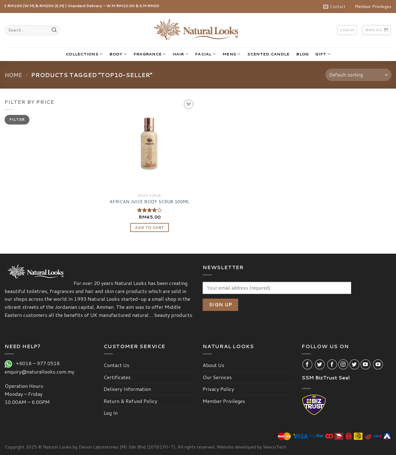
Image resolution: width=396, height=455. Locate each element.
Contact (334, 6)
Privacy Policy (218, 388)
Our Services (217, 377)
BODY (117, 54)
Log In (111, 412)
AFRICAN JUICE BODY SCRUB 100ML (149, 202)
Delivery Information (127, 388)
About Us (213, 365)
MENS (231, 54)
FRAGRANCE (149, 54)
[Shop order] (358, 75)
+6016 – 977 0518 (39, 363)
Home (13, 75)
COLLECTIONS (84, 54)
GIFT (322, 54)
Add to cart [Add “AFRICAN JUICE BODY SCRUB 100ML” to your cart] (149, 227)
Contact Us (116, 365)
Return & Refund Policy (130, 401)
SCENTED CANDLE (268, 54)
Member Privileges (373, 6)
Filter (16, 119)
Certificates (117, 377)
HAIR (180, 54)
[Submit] (54, 30)
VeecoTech (274, 447)
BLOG (302, 54)
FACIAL (205, 54)
